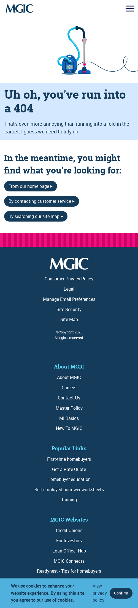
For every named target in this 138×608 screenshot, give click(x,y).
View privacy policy (100, 593)
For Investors (69, 541)
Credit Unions (69, 530)
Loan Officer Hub (69, 551)
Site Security (69, 309)
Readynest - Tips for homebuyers (69, 571)
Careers (69, 388)
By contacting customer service (40, 201)
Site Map (69, 319)
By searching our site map (34, 216)
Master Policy (69, 408)
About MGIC (69, 377)
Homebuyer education (69, 479)
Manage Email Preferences (69, 299)
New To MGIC (69, 428)
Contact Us (69, 398)
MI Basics (69, 418)
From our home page (29, 186)
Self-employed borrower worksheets (69, 489)
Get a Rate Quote (69, 469)
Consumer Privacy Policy (69, 279)
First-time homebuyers (69, 459)
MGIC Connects (69, 561)
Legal (69, 289)
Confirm (121, 593)
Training (69, 500)
